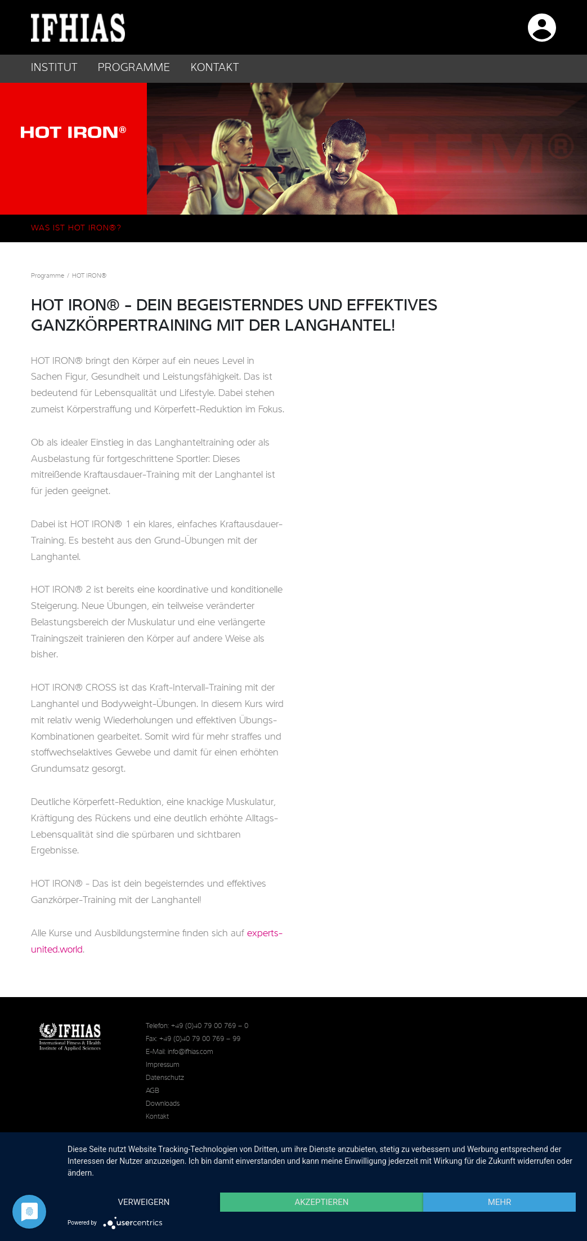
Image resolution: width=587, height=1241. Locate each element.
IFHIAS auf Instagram (425, 26)
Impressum (163, 1065)
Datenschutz (165, 1078)
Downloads (163, 1103)
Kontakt (215, 68)
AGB (152, 1091)
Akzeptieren (321, 1202)
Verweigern (143, 1202)
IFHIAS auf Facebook (388, 26)
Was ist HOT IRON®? (76, 228)
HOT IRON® (89, 276)
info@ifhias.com (190, 1052)
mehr (500, 1202)
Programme (47, 276)
